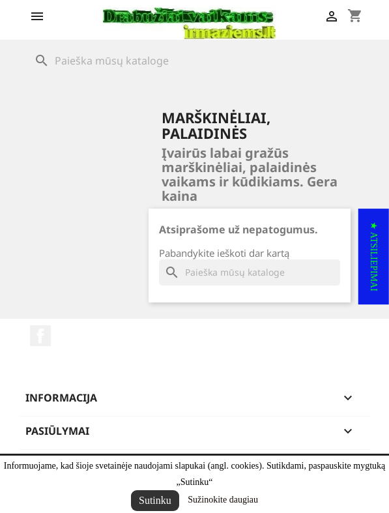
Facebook (40, 335)
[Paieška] (195, 61)
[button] (373, 256)
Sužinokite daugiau (223, 500)
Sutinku (155, 500)
